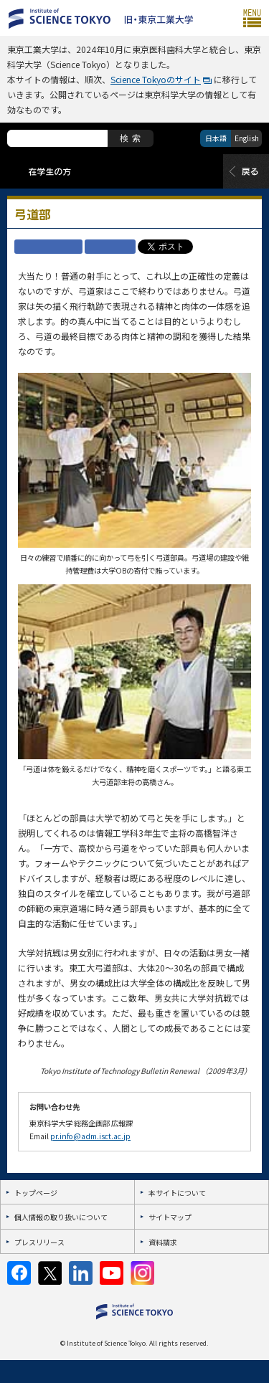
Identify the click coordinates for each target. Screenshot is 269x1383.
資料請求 (162, 1242)
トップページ (35, 1192)
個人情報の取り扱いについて (61, 1217)
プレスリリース (39, 1242)
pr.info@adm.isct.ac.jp (90, 1136)
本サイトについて (177, 1192)
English (247, 138)
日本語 (216, 138)
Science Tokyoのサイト (155, 79)
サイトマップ (170, 1217)
